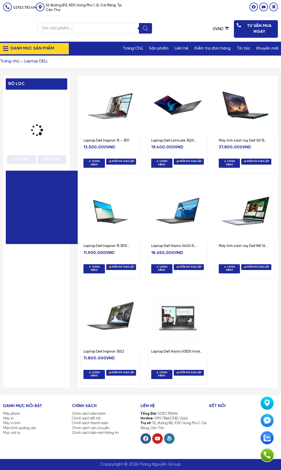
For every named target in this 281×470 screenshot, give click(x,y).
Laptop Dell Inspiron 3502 (103, 351)
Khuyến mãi (267, 48)
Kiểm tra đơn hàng (213, 48)
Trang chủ (9, 61)
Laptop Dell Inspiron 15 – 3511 (106, 140)
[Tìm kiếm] (145, 28)
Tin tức (243, 48)
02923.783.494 (25, 7)
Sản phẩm (158, 48)
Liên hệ (181, 48)
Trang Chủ (133, 48)
